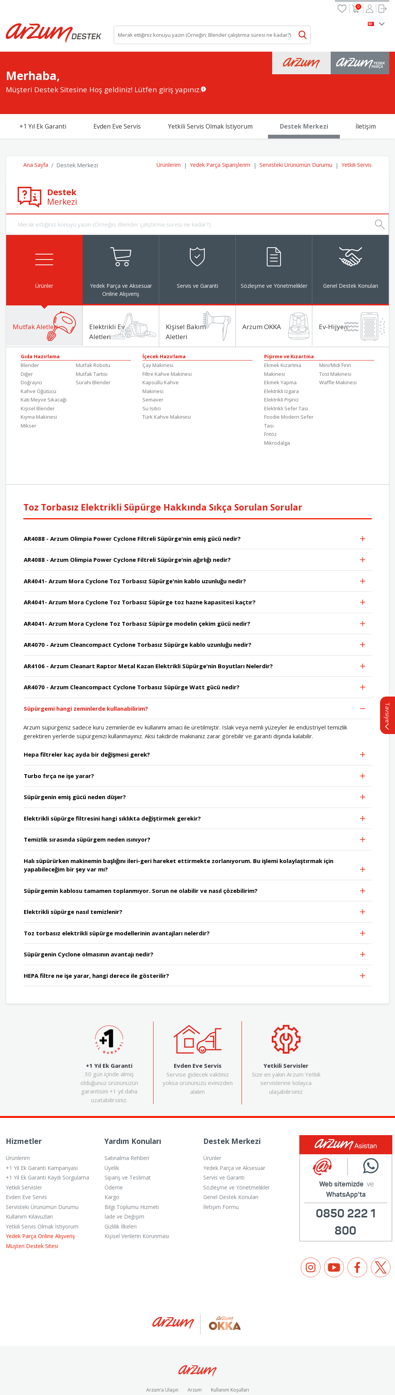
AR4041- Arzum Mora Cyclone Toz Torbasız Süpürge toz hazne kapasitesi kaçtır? (195, 566)
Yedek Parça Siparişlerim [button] (220, 125)
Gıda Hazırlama (40, 320)
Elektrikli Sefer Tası (286, 372)
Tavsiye (388, 680)
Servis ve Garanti (224, 1141)
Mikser (28, 389)
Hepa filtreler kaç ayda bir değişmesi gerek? (195, 719)
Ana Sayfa (35, 125)
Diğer (27, 337)
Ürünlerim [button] (169, 125)
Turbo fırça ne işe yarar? (195, 740)
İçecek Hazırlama (164, 320)
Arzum (195, 1354)
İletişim (366, 87)
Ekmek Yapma (280, 346)
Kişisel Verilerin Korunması (136, 1199)
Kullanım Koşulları (230, 1354)
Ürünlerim (18, 1121)
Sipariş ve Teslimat (127, 1141)
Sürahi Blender (93, 346)
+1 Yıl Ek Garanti (43, 87)
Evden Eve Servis (117, 87)
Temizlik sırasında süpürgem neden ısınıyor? (195, 803)
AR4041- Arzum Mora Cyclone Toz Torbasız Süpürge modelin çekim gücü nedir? (195, 587)
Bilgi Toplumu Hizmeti (131, 1170)
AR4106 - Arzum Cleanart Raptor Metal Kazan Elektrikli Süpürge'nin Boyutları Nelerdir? (195, 630)
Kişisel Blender (38, 372)
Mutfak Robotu (93, 328)
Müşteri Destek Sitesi (32, 1209)
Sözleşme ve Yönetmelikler (236, 1151)
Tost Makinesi (335, 337)
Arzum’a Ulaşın (162, 1354)
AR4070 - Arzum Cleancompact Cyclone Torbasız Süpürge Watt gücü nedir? (195, 651)
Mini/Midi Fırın (335, 328)
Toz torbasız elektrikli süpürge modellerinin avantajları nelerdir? (195, 897)
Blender (30, 328)
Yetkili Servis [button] (356, 125)
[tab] (44, 230)
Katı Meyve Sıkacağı (44, 363)
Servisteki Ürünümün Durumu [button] (296, 125)
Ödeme (113, 1151)
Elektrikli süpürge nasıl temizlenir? (195, 876)
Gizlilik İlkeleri (120, 1190)
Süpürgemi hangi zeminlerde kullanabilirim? (195, 672)
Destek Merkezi (304, 87)
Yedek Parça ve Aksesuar (234, 1131)
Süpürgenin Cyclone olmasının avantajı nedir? (195, 918)
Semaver (152, 363)
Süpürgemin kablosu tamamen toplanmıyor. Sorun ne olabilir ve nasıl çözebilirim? (195, 854)
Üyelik (111, 1131)
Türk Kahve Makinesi (166, 380)
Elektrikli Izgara (281, 354)
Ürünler (212, 1121)
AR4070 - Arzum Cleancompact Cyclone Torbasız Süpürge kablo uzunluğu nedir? (195, 609)
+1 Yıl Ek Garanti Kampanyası (42, 1131)
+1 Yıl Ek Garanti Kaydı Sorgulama (47, 1141)
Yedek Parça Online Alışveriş (40, 1199)
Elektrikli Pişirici (281, 363)
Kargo (111, 1160)
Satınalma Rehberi (126, 1121)
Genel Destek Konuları (230, 1160)
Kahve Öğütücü (38, 354)
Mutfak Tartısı (92, 337)
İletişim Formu (221, 1170)
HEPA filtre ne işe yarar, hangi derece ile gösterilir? (195, 939)
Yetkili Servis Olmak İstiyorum (210, 87)
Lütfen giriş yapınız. (167, 50)
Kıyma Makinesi (39, 380)
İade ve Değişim (124, 1180)
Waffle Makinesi (338, 346)
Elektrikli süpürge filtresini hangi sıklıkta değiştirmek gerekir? (195, 782)
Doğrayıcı (31, 346)
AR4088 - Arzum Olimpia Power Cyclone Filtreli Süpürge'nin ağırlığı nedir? (195, 524)
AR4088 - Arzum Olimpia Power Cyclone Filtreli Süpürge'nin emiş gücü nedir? (195, 502)
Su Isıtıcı (151, 372)
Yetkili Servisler (24, 1151)
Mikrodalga (277, 406)
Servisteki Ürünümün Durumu (42, 1170)
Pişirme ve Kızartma (289, 320)
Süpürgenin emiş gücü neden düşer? (195, 761)
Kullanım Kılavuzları (29, 1180)
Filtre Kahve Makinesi (167, 337)
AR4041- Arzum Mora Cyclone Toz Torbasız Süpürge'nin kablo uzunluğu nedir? (195, 545)
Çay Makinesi (157, 328)
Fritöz (270, 397)
